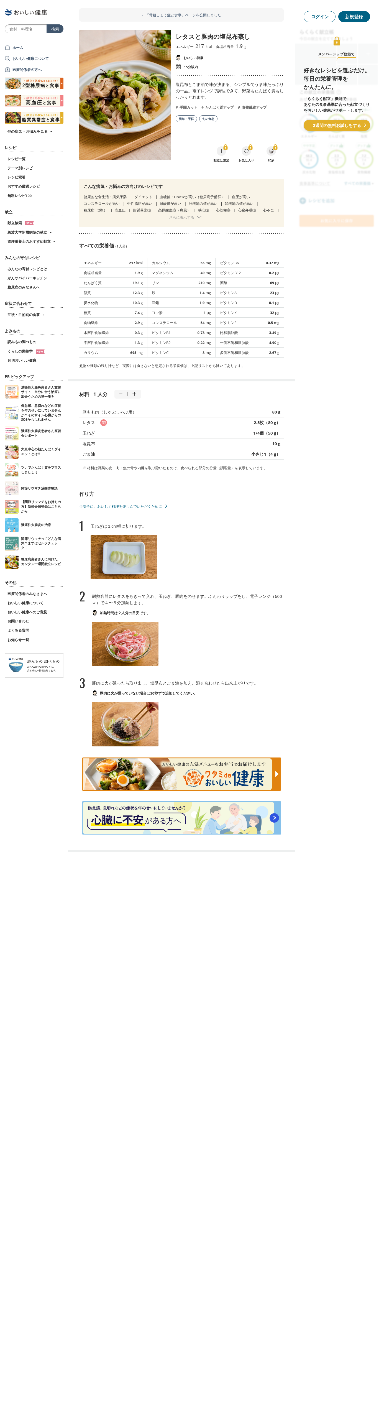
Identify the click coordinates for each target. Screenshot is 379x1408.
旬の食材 (208, 119)
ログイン (320, 17)
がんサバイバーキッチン (27, 278)
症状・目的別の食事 (23, 314)
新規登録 (354, 17)
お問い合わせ (18, 621)
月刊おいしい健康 (21, 360)
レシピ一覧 (16, 158)
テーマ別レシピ (20, 167)
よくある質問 (18, 630)
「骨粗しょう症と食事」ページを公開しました (183, 15)
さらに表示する (181, 217)
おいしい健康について (30, 58)
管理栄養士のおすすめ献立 (29, 241)
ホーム (17, 47)
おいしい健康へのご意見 (27, 611)
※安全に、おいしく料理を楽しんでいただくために (120, 506)
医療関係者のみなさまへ (27, 593)
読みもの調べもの (21, 341)
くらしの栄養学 (26, 351)
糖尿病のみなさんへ (23, 287)
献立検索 (20, 222)
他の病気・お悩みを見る (27, 131)
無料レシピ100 (19, 195)
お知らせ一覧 (18, 639)
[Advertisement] (189, 1395)
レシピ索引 (16, 177)
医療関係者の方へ (27, 69)
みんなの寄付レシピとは (27, 268)
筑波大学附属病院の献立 (27, 232)
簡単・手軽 (186, 119)
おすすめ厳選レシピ (23, 186)
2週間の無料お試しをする (337, 125)
